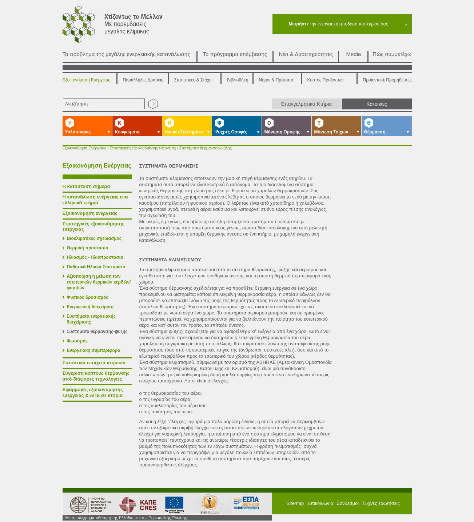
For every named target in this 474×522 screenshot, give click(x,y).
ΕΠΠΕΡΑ (247, 504)
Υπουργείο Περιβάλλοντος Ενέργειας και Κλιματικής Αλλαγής (88, 504)
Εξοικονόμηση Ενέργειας (87, 80)
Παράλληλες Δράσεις (143, 80)
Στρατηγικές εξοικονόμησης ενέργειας (143, 148)
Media (353, 54)
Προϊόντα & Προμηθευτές (387, 80)
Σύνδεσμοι (348, 503)
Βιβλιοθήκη (237, 80)
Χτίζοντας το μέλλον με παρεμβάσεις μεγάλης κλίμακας (121, 26)
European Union (171, 504)
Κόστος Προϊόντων (325, 80)
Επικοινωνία (320, 503)
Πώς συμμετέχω (392, 54)
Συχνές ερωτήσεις (381, 503)
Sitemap (295, 503)
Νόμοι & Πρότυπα (276, 80)
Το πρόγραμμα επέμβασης (235, 54)
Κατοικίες (376, 104)
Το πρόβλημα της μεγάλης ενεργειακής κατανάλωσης (126, 54)
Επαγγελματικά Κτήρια (306, 104)
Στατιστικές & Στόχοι (193, 80)
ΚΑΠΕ (134, 504)
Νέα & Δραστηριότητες (306, 54)
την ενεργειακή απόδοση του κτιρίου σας (338, 24)
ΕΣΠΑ (207, 504)
